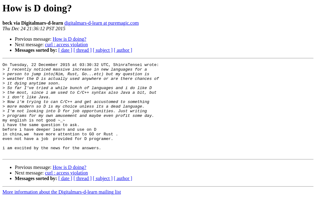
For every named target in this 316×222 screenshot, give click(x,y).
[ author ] (123, 50)
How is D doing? (69, 39)
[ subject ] (103, 50)
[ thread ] (82, 50)
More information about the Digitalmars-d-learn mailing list (61, 210)
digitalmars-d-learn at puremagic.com (101, 23)
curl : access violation (66, 44)
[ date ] (65, 50)
